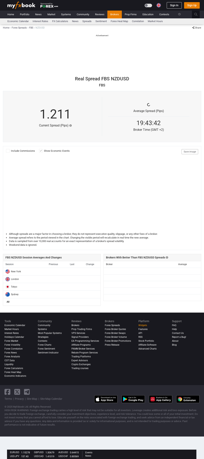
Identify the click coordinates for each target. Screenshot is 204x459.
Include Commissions (23, 150)
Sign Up (192, 5)
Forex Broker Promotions (118, 341)
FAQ (174, 325)
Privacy (19, 398)
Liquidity (8, 364)
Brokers (114, 14)
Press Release (112, 344)
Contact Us (178, 333)
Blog (174, 344)
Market (51, 14)
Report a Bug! (179, 337)
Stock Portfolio (146, 341)
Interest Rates (40, 21)
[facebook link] (7, 391)
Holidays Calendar (14, 337)
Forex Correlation (13, 348)
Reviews (99, 14)
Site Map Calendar (51, 398)
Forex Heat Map (119, 21)
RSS (140, 337)
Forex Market (11, 341)
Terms (8, 398)
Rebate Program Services (84, 352)
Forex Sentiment (46, 348)
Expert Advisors (79, 360)
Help (174, 329)
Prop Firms (131, 14)
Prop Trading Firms (81, 329)
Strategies (43, 337)
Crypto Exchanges (81, 364)
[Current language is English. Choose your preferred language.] (158, 5)
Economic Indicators (15, 376)
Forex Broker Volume (116, 337)
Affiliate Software (147, 344)
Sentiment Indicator (48, 352)
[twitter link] (17, 391)
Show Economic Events (57, 150)
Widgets (142, 325)
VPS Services (78, 333)
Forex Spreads (112, 325)
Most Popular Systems (50, 333)
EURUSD (14, 452)
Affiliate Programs (81, 344)
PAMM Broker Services (83, 348)
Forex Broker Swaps (115, 333)
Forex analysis (12, 356)
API (140, 333)
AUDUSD (63, 452)
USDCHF (63, 456)
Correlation (138, 21)
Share (196, 27)
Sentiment (101, 21)
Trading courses (79, 368)
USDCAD (39, 456)
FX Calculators (60, 21)
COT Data (9, 360)
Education (148, 14)
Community (83, 14)
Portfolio (24, 14)
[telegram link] (27, 391)
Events (88, 452)
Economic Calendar (18, 21)
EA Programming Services (85, 341)
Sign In (174, 5)
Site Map (32, 398)
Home (10, 14)
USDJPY (14, 456)
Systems (66, 14)
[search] (198, 14)
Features (143, 329)
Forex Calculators (13, 368)
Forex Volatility (12, 344)
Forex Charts (44, 344)
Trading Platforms (81, 356)
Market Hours (155, 21)
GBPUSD (39, 452)
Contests (164, 14)
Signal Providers (80, 337)
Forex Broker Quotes (115, 329)
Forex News (10, 352)
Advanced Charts (147, 348)
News (38, 14)
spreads (87, 21)
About (175, 341)
